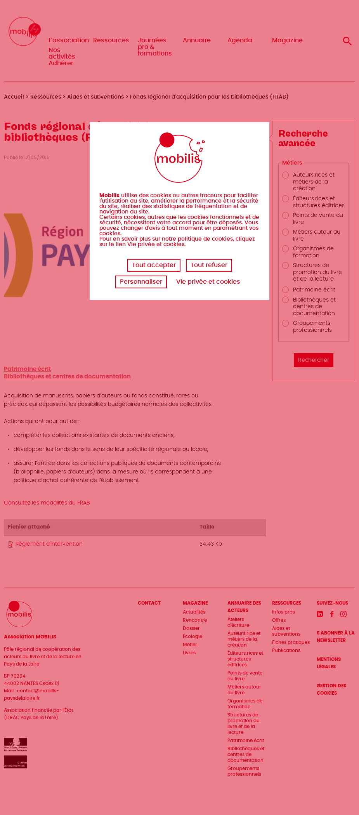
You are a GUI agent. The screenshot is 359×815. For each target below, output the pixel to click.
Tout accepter (154, 265)
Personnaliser (141, 282)
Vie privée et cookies (208, 282)
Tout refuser (209, 265)
